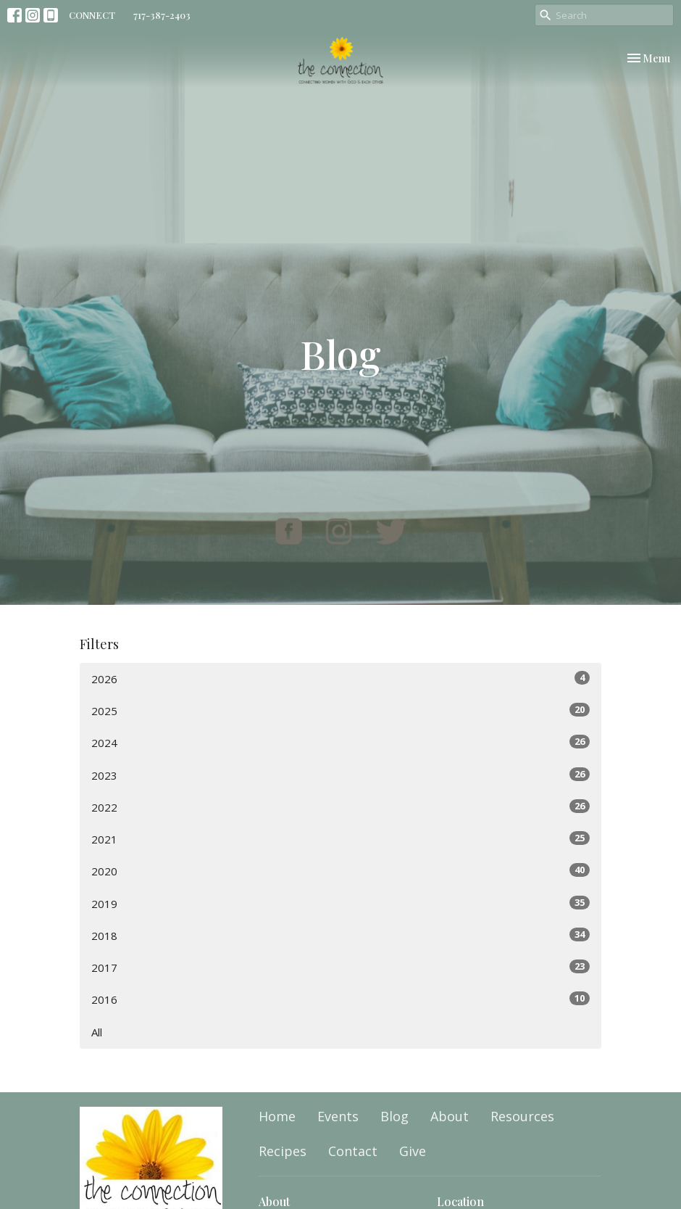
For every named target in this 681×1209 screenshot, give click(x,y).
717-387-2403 (162, 15)
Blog (394, 1116)
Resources (522, 1116)
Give (412, 1151)
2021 (340, 838)
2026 (340, 678)
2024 (340, 742)
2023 (340, 775)
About (449, 1116)
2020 (340, 870)
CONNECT (92, 15)
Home (277, 1116)
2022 (340, 806)
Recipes (282, 1151)
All (96, 1032)
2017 (340, 967)
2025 (340, 710)
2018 (340, 935)
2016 (340, 999)
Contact (352, 1151)
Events (338, 1116)
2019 (340, 903)
